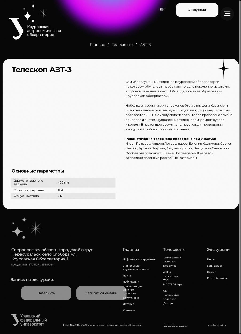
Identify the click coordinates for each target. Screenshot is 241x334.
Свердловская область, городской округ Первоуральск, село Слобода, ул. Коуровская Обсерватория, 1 (52, 254)
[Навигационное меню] (227, 14)
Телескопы (122, 44)
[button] (162, 10)
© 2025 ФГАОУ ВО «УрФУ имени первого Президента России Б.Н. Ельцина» (102, 325)
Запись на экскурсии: (32, 279)
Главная (97, 44)
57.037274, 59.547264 (41, 264)
